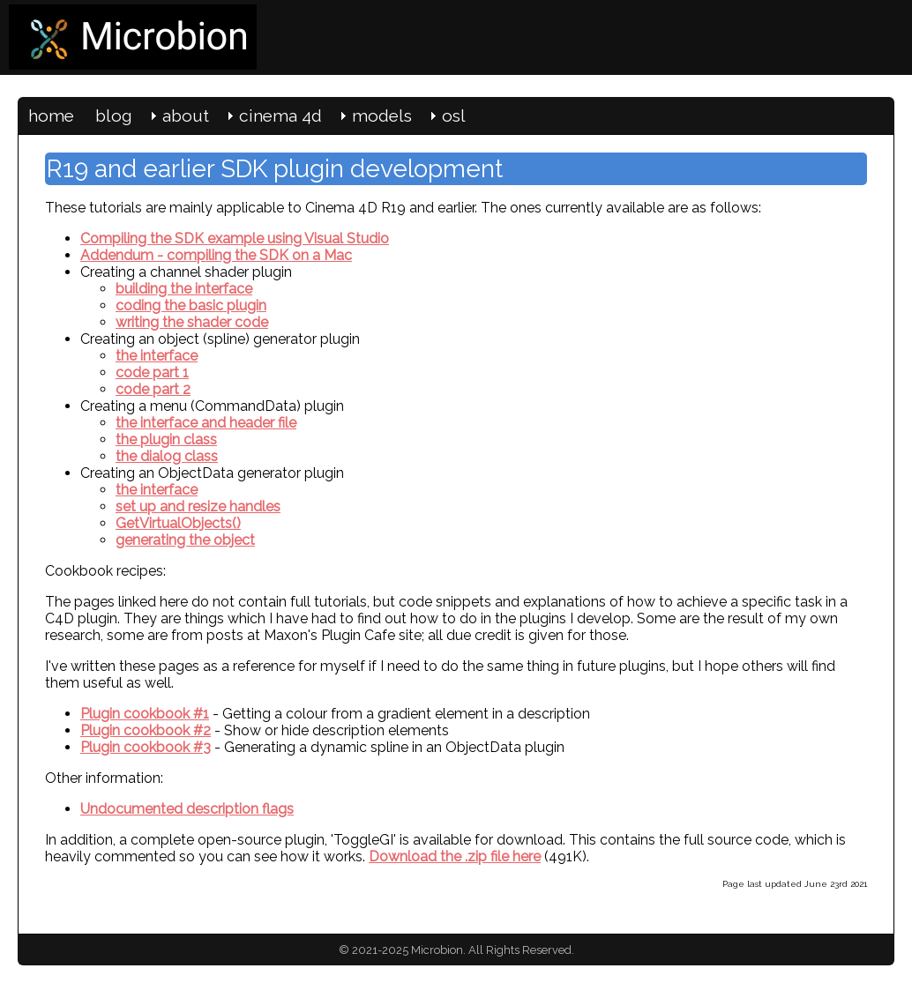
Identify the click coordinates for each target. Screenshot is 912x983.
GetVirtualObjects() (178, 523)
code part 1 (152, 372)
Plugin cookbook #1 (144, 713)
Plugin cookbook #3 (145, 747)
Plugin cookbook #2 (145, 730)
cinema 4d (280, 115)
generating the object (185, 540)
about (185, 115)
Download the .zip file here (455, 856)
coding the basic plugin (191, 305)
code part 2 (153, 389)
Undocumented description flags (187, 809)
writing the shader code (192, 322)
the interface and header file (206, 422)
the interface (157, 355)
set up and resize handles (198, 506)
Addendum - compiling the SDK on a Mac (216, 255)
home (51, 115)
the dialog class (167, 456)
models (382, 115)
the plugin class (166, 439)
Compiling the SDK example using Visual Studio (234, 238)
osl (454, 115)
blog (113, 115)
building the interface (184, 288)
